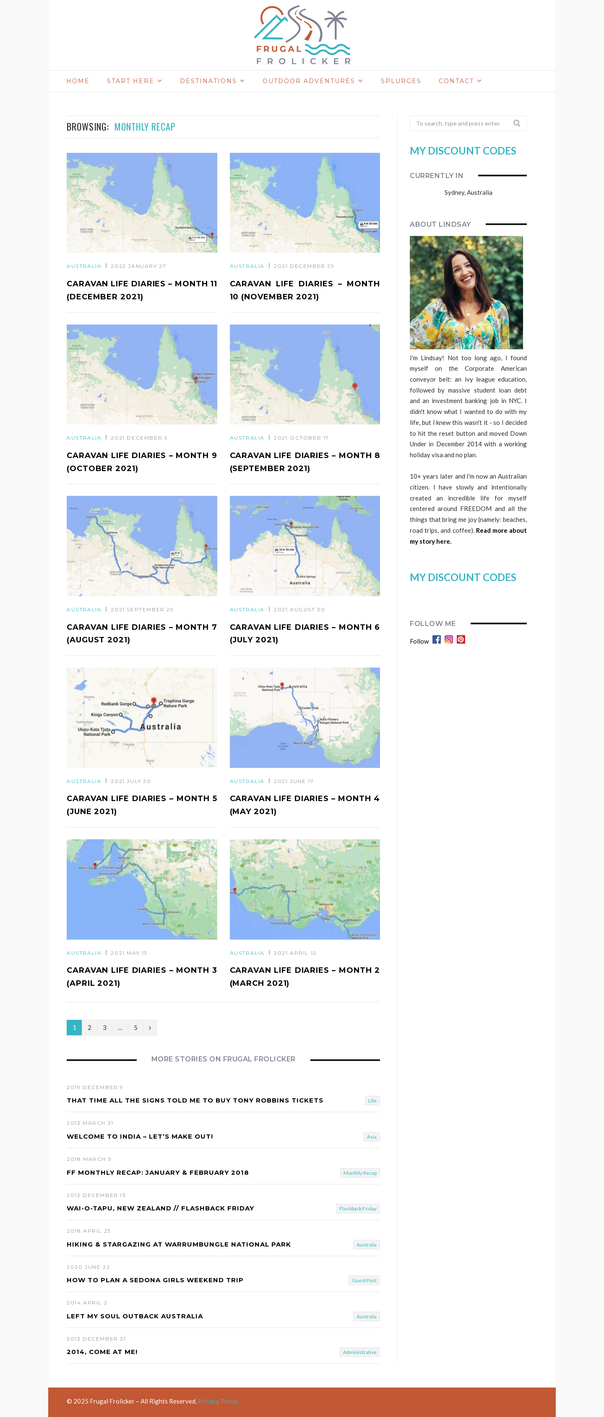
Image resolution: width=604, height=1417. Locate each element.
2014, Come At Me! (102, 1352)
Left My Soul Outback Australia (135, 1316)
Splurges (401, 81)
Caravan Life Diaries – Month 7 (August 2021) (142, 634)
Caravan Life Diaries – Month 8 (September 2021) (305, 462)
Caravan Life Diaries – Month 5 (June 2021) (142, 805)
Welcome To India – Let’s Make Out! (140, 1136)
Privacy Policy (218, 1401)
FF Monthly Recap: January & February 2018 (158, 1172)
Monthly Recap (360, 1173)
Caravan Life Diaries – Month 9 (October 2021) (142, 462)
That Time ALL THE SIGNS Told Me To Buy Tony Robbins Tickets (195, 1101)
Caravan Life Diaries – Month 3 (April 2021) (142, 977)
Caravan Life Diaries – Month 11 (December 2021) (142, 290)
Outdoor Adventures (309, 81)
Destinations (208, 81)
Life (372, 1101)
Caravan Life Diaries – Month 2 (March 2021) (305, 977)
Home (78, 81)
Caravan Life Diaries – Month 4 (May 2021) (305, 805)
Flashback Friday (358, 1208)
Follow (419, 641)
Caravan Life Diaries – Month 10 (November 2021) (305, 290)
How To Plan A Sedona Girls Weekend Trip (155, 1280)
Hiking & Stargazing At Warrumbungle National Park (179, 1244)
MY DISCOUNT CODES (463, 150)
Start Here (130, 81)
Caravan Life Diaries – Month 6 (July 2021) (305, 634)
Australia (84, 266)
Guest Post (364, 1280)
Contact (456, 81)
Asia (372, 1137)
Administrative (360, 1352)
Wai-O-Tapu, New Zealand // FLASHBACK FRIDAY (160, 1208)
